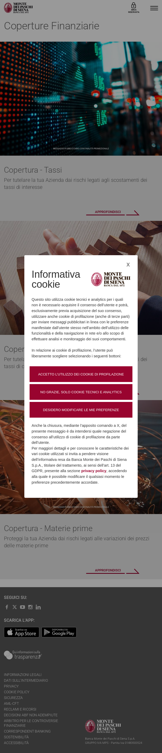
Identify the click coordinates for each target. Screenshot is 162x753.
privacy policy (93, 471)
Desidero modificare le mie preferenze (81, 410)
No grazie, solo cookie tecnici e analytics (81, 392)
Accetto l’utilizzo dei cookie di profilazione (81, 374)
